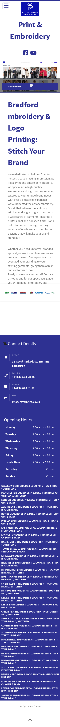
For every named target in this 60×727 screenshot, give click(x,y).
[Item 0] (31, 85)
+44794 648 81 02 (23, 388)
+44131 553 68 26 (23, 377)
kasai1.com (34, 706)
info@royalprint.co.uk (26, 402)
